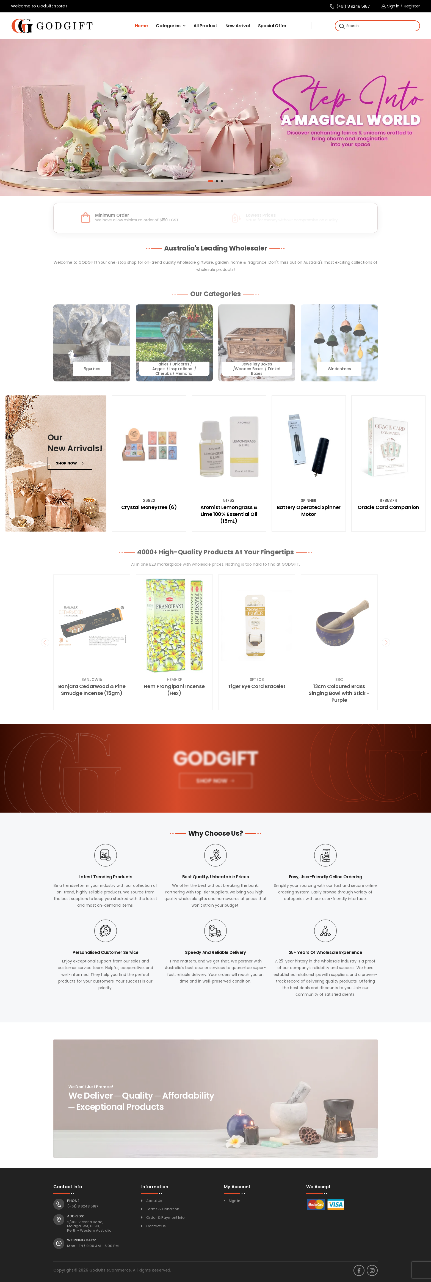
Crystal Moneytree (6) (149, 507)
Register (412, 6)
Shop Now (211, 782)
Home (141, 26)
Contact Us (156, 1226)
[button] (210, 181)
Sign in (390, 6)
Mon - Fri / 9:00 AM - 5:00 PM (93, 1245)
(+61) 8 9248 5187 (350, 6)
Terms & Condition (162, 1209)
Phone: (73, 1201)
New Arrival (237, 26)
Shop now (66, 463)
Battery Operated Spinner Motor (309, 511)
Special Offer (272, 26)
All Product (205, 26)
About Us (154, 1200)
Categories (168, 26)
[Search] (341, 25)
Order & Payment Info (165, 1217)
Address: (75, 1216)
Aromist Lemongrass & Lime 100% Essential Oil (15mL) (228, 514)
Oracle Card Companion (388, 507)
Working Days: (81, 1240)
